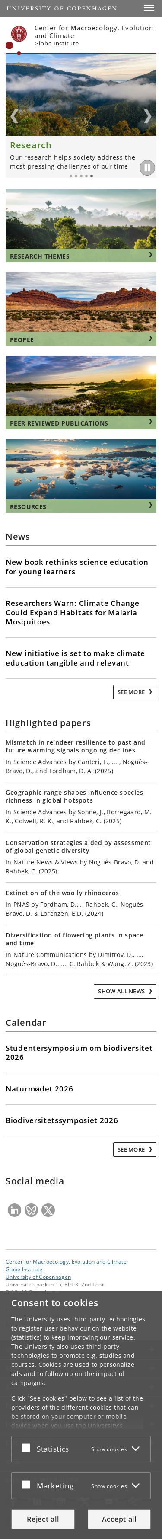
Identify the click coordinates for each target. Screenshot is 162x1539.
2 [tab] (76, 176)
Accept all (119, 1519)
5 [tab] (91, 176)
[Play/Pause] (147, 168)
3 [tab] (81, 176)
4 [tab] (86, 176)
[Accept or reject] (28, 1447)
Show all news (122, 991)
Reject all (43, 1519)
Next (147, 116)
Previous (14, 116)
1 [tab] (71, 176)
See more (132, 692)
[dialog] (81, 1415)
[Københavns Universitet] (16, 40)
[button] (149, 7)
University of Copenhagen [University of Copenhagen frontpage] (38, 1276)
